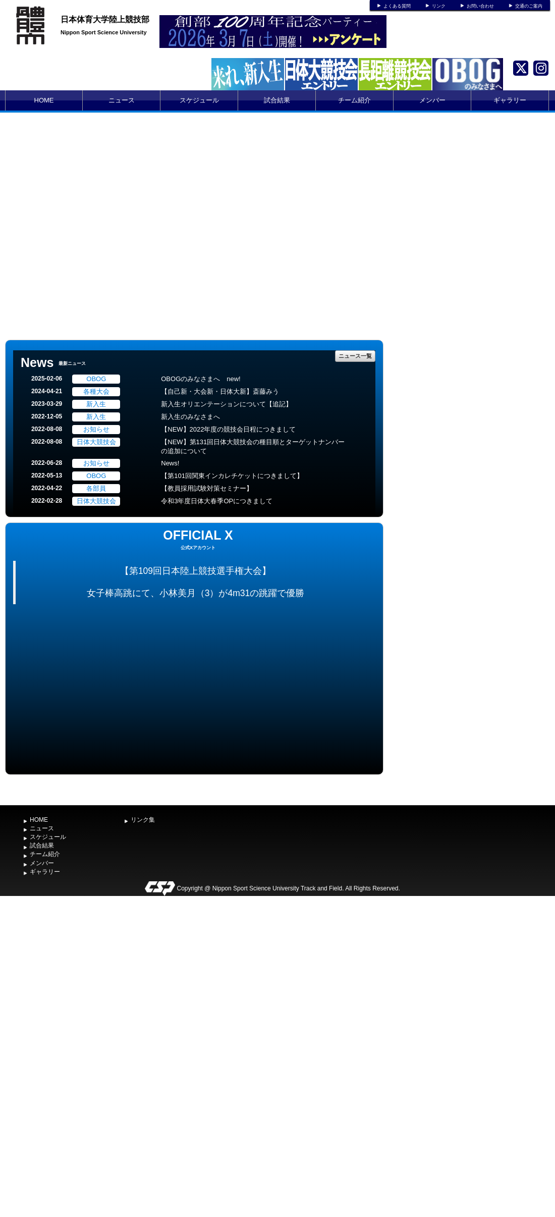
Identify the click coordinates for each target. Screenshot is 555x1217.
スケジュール (199, 100)
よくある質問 (397, 6)
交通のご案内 (528, 6)
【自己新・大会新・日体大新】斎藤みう (220, 391)
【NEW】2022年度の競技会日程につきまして (228, 429)
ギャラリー (509, 100)
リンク (439, 6)
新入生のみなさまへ (190, 416)
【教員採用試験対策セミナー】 (207, 488)
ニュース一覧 (355, 356)
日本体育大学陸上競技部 (105, 19)
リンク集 (143, 819)
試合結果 (277, 100)
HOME (44, 100)
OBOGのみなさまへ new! (200, 379)
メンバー (432, 100)
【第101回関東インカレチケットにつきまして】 (232, 476)
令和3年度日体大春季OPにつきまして (216, 501)
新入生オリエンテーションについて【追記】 (226, 404)
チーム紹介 (354, 100)
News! (170, 463)
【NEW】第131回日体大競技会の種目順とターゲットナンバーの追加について (253, 446)
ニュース (121, 100)
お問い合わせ (480, 6)
